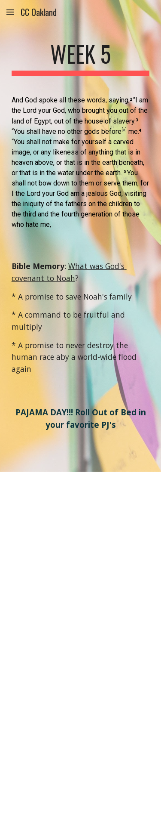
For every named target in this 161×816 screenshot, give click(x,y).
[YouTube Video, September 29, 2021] (80, 729)
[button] (10, 12)
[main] (80, 58)
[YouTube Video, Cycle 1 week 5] (80, 558)
